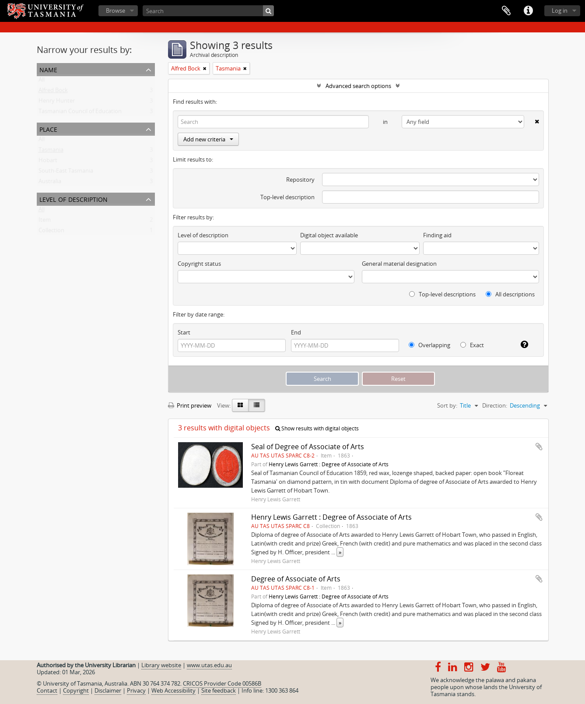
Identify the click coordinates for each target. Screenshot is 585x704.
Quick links (528, 11)
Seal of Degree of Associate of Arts (307, 446)
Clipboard (506, 11)
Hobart (48, 162)
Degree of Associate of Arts (295, 579)
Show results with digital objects (317, 428)
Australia (50, 183)
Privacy (136, 690)
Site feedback (218, 690)
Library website (161, 665)
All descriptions (510, 294)
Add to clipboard (539, 446)
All (42, 81)
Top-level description (287, 197)
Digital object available (329, 235)
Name (48, 69)
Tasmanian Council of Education (80, 113)
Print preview (189, 405)
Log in (559, 10)
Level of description (73, 198)
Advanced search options (358, 86)
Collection (51, 232)
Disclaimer (108, 690)
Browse (115, 10)
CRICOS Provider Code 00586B (222, 683)
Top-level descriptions (442, 294)
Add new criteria (208, 139)
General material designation (399, 264)
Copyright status (199, 264)
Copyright (76, 690)
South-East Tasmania (66, 172)
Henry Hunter (57, 102)
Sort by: (447, 405)
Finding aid (437, 235)
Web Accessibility (173, 690)
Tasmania (51, 151)
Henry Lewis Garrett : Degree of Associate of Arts (329, 464)
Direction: (494, 405)
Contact (47, 690)
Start (184, 332)
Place (48, 128)
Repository (300, 179)
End (296, 332)
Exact (472, 345)
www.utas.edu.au (209, 665)
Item (45, 221)
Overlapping (429, 345)
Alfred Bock (53, 92)
